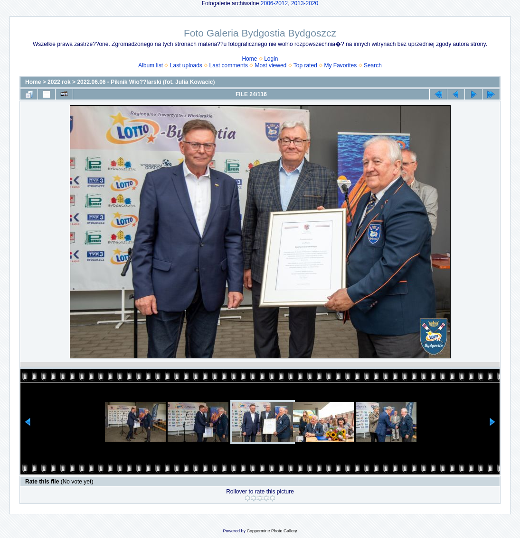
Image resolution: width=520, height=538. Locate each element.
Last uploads (186, 65)
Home (249, 58)
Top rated (305, 65)
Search (373, 65)
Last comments (228, 65)
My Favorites (340, 65)
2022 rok (59, 82)
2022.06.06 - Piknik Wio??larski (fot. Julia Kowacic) (146, 82)
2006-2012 (274, 3)
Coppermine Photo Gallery (271, 531)
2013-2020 (304, 3)
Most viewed (271, 65)
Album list (150, 65)
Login (271, 58)
